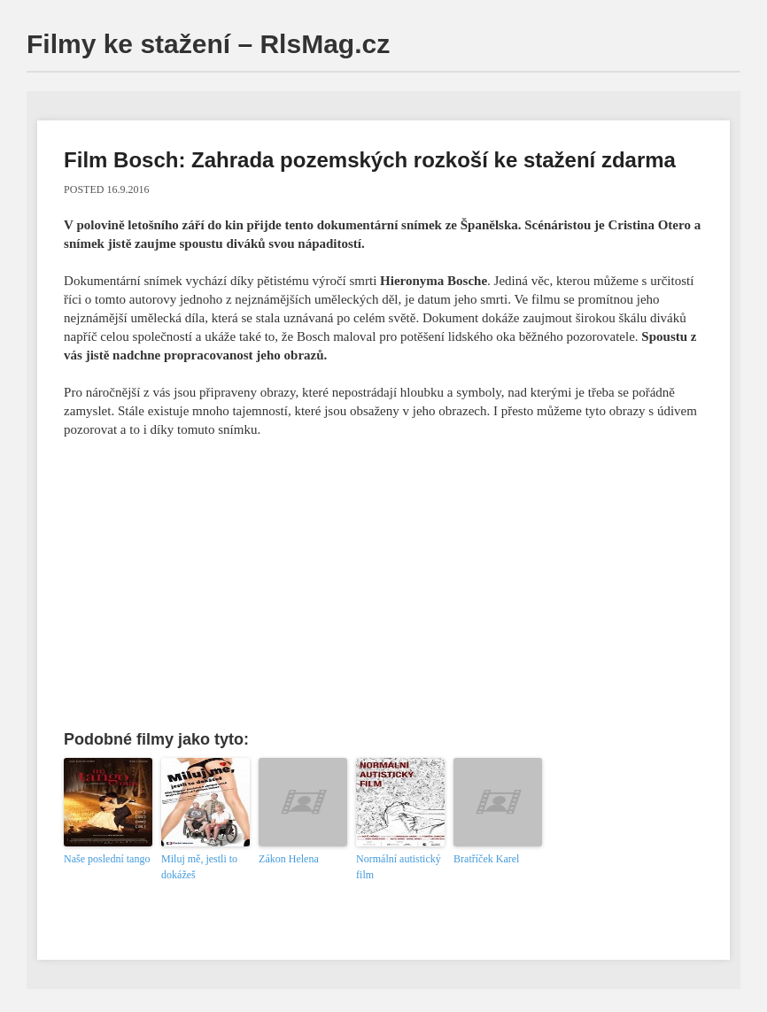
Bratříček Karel (486, 859)
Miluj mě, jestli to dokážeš (199, 867)
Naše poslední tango (107, 859)
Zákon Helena (289, 859)
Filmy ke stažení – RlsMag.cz (208, 43)
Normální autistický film (398, 867)
